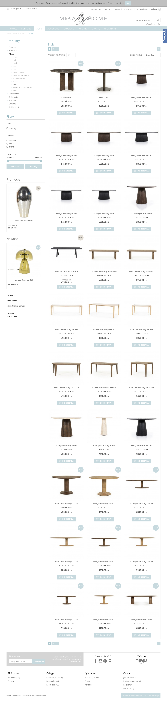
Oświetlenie (53, 28)
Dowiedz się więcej (116, 3)
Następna (158, 49)
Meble (39, 28)
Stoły (15, 84)
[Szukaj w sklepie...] (147, 20)
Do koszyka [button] (65, 112)
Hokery (15, 60)
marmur (11, 140)
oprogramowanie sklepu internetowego (145, 696)
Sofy (14, 66)
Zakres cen (11, 154)
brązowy (11, 128)
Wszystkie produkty (153, 24)
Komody (16, 81)
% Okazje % (110, 28)
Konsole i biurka (19, 78)
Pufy (14, 69)
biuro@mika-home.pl (16, 306)
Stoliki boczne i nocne (21, 75)
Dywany (96, 28)
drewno (11, 147)
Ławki (15, 90)
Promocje (13, 179)
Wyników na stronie (56, 55)
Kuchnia (83, 28)
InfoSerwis (126, 696)
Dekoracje (69, 28)
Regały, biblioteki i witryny (22, 87)
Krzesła (15, 57)
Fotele (15, 63)
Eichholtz (26, 28)
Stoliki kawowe (18, 72)
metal (10, 143)
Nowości (12, 28)
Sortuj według (136, 55)
